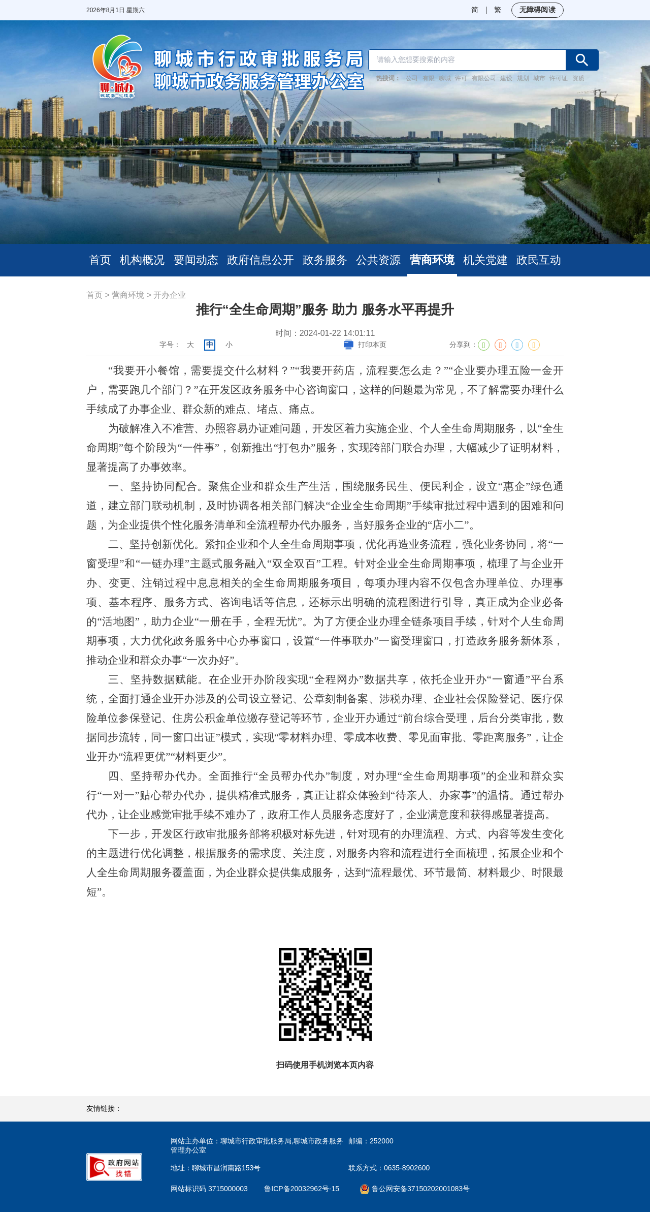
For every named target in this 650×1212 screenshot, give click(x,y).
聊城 (445, 78)
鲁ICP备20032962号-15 (307, 1189)
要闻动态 (196, 260)
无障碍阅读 (537, 10)
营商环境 (432, 260)
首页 (100, 260)
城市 (539, 78)
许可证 (558, 78)
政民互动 (538, 260)
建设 (506, 78)
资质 (578, 78)
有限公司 (484, 78)
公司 (412, 78)
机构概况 (142, 260)
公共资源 (378, 260)
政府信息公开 (260, 260)
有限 (428, 78)
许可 (461, 78)
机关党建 (485, 260)
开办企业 (169, 295)
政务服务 (325, 260)
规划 (523, 78)
